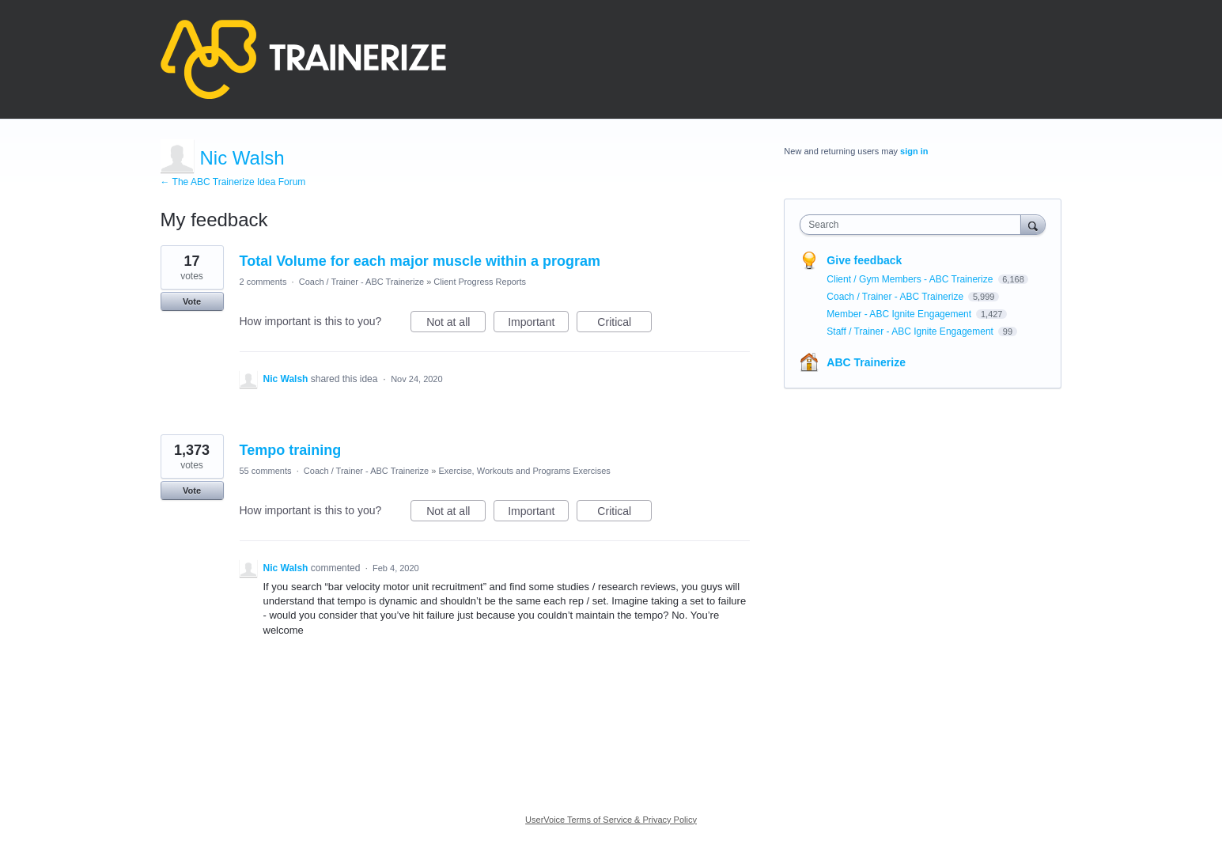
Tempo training (291, 450)
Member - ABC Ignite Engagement (900, 314)
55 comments (266, 470)
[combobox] (914, 224)
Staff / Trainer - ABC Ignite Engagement (911, 331)
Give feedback (864, 260)
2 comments (263, 281)
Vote (192, 301)
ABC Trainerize (866, 362)
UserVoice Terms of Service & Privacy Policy (611, 819)
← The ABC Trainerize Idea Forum (233, 181)
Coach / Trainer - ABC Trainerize (361, 281)
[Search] (1033, 224)
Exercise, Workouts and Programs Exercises (524, 470)
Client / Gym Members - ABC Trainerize (911, 279)
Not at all (456, 324)
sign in (914, 151)
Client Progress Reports (479, 281)
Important (538, 324)
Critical (624, 324)
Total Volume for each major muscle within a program (420, 261)
